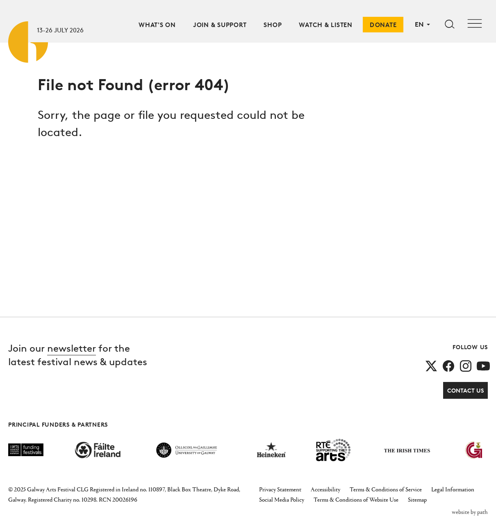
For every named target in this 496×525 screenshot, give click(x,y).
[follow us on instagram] (466, 365)
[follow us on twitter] (431, 365)
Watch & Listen (326, 25)
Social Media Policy (281, 499)
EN (419, 24)
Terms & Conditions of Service (386, 489)
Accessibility (325, 489)
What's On (157, 25)
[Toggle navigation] (475, 25)
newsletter (71, 348)
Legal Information (452, 489)
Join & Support (220, 25)
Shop (273, 25)
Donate (383, 25)
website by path (470, 511)
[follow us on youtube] (483, 365)
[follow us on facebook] (448, 365)
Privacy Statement (280, 489)
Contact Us (465, 390)
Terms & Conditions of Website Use (356, 499)
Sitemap (417, 499)
